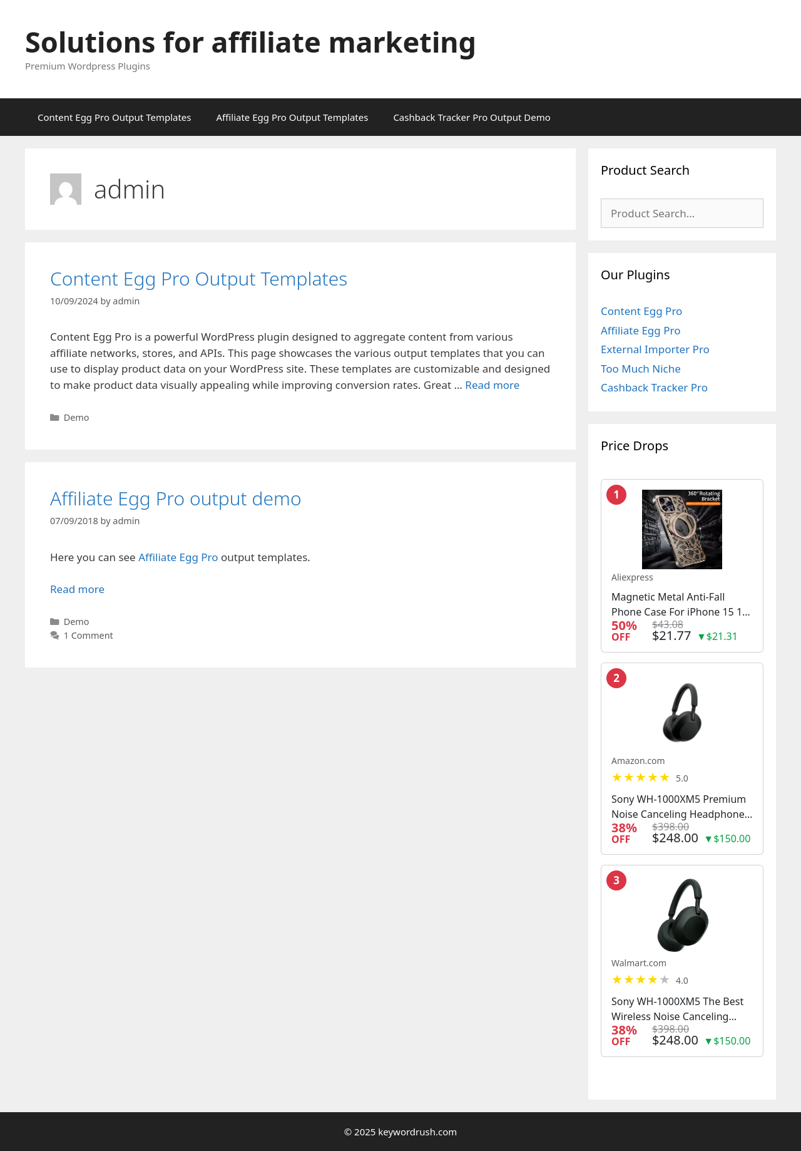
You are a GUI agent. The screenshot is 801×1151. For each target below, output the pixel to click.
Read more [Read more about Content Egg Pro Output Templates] (492, 385)
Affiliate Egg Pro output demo (176, 498)
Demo (76, 417)
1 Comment (88, 635)
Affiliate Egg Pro (178, 557)
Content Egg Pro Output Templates (114, 117)
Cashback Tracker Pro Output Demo (471, 117)
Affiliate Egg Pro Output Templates (292, 117)
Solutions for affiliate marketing (250, 42)
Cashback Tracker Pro (654, 387)
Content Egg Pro (641, 311)
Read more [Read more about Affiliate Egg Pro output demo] (77, 589)
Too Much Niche (641, 368)
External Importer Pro (655, 349)
